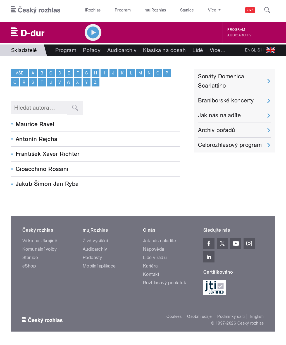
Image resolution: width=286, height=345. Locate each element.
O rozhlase (192, 10)
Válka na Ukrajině (39, 240)
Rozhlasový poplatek (164, 282)
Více (218, 50)
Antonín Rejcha (37, 139)
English (257, 316)
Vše (19, 73)
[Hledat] (267, 10)
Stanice (167, 10)
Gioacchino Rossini (42, 169)
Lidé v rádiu (155, 257)
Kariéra (150, 266)
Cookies (174, 316)
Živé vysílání (95, 240)
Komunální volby (39, 249)
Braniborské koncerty (226, 100)
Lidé (197, 50)
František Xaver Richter (47, 154)
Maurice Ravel (35, 124)
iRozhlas (90, 10)
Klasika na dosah (164, 50)
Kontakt (151, 274)
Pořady (92, 50)
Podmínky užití (231, 316)
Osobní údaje (199, 316)
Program (114, 10)
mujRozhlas (141, 10)
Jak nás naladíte (219, 115)
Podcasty (92, 257)
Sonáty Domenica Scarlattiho (221, 81)
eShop (29, 266)
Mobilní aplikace (99, 266)
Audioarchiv (239, 35)
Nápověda (153, 249)
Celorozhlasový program (230, 145)
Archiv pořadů (216, 130)
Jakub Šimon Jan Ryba (47, 183)
